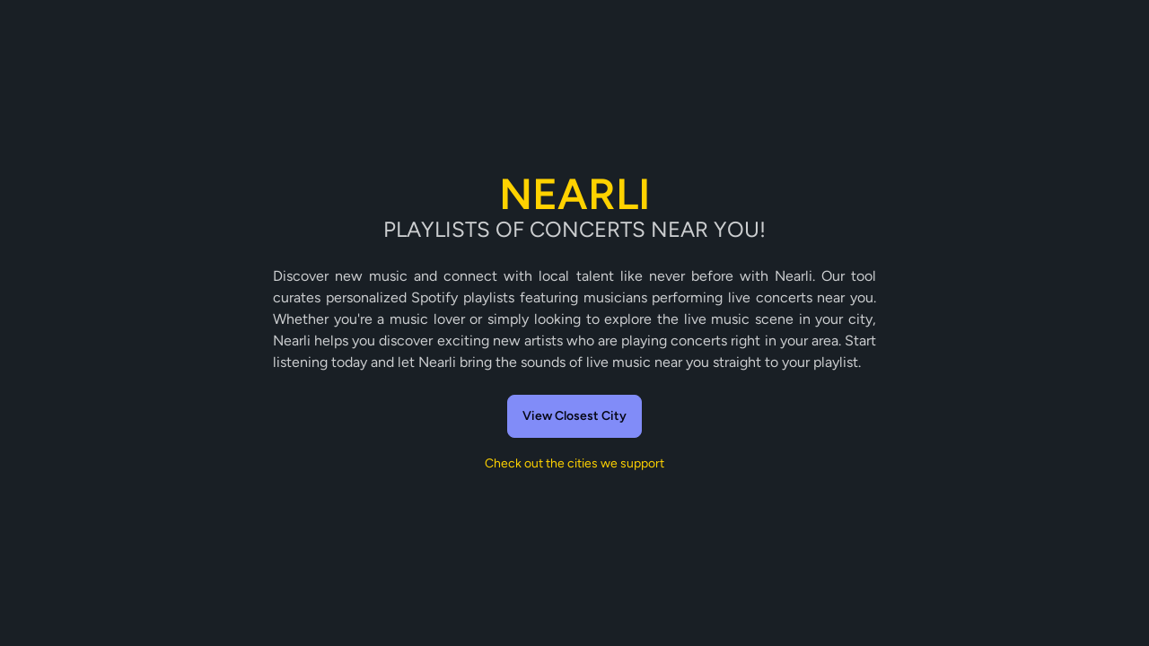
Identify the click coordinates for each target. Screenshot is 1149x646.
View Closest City (574, 415)
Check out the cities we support (574, 463)
